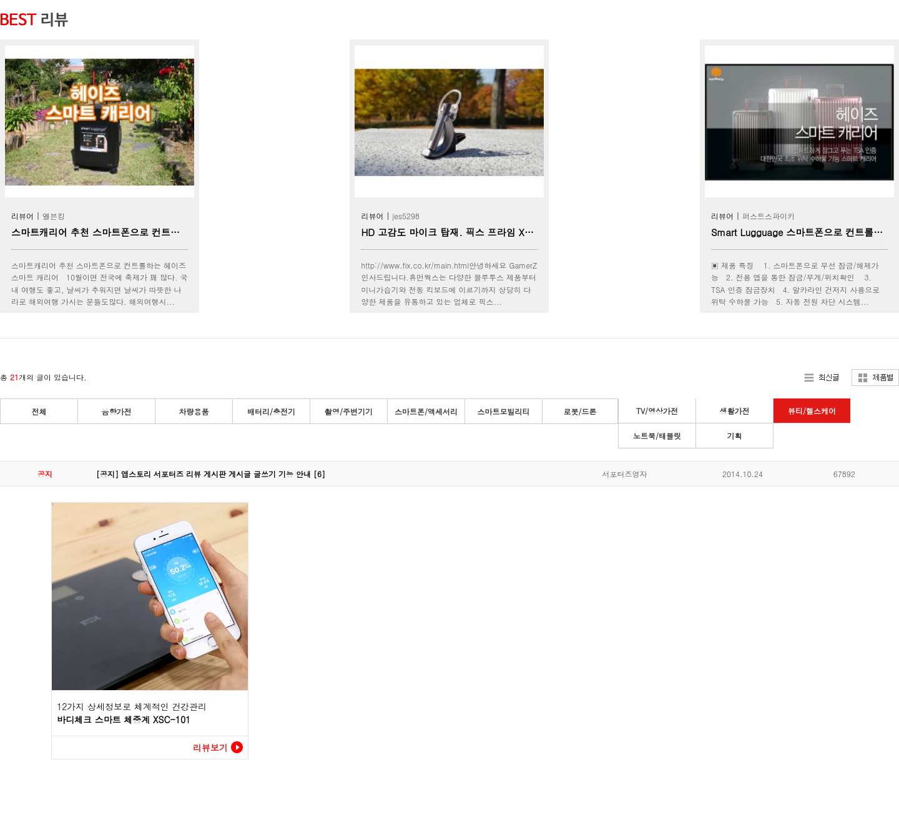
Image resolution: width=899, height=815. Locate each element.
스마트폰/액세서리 (426, 411)
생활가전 (735, 410)
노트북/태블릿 (657, 435)
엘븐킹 (53, 215)
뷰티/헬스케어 (812, 410)
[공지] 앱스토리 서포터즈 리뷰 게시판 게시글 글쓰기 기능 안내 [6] (210, 473)
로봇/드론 (579, 411)
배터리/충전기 (271, 411)
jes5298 (406, 215)
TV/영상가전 (657, 410)
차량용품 (194, 411)
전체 (39, 411)
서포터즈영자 (624, 473)
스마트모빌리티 (504, 411)
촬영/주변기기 (349, 411)
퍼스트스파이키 (768, 215)
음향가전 (117, 411)
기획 (734, 435)
